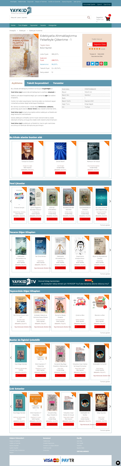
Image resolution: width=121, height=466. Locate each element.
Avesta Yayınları (101, 419)
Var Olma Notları (60, 256)
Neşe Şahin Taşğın (100, 368)
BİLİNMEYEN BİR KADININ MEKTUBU (85, 210)
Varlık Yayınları (60, 370)
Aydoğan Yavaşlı (20, 319)
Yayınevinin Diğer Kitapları (25, 291)
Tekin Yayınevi (27, 167)
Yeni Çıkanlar (17, 183)
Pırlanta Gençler (36, 207)
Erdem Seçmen (60, 319)
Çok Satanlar (17, 388)
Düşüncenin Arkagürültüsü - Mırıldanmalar (100, 258)
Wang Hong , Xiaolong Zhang (38, 212)
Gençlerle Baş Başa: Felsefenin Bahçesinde (68, 415)
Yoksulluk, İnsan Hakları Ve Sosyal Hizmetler (85, 415)
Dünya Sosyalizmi (19, 207)
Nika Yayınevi (99, 370)
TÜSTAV (40, 370)
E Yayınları (21, 370)
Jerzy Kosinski (21, 368)
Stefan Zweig (68, 212)
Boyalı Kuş (21, 364)
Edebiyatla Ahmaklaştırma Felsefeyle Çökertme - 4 (80, 258)
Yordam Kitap (60, 167)
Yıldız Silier (80, 368)
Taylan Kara (21, 261)
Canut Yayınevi (19, 213)
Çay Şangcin (19, 212)
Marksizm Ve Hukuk (93, 161)
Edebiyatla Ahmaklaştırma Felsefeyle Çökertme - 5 (40, 258)
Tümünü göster (105, 225)
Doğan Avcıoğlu (27, 166)
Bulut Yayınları (21, 262)
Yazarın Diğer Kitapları (22, 232)
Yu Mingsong (52, 212)
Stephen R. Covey (60, 368)
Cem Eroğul (60, 166)
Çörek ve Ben (99, 315)
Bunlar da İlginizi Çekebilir (25, 340)
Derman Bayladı (80, 319)
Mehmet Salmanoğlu (41, 368)
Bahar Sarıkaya (100, 319)
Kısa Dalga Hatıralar (41, 364)
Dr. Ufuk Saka (40, 319)
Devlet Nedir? (60, 161)
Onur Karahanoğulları (93, 166)
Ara (88, 17)
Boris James (101, 417)
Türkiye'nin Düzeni (27, 161)
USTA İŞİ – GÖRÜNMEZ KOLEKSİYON (68, 210)
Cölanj (21, 256)
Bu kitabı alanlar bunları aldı (26, 137)
